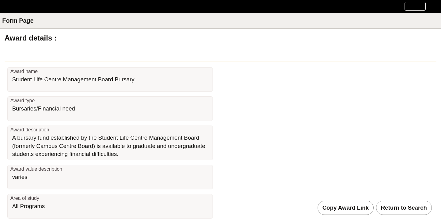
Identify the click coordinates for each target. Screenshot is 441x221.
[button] (415, 6)
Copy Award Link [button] (345, 207)
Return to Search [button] (404, 207)
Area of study (24, 198)
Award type (22, 100)
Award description (29, 129)
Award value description (36, 169)
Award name (24, 71)
